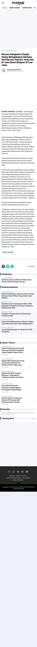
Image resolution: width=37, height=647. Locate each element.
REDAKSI (12, 476)
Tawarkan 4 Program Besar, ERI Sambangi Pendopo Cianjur (16, 315)
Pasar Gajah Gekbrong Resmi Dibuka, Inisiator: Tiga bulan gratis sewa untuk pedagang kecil (18, 323)
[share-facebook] (3, 266)
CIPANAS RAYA (27, 8)
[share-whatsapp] (12, 266)
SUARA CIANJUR (14, 8)
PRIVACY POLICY (21, 476)
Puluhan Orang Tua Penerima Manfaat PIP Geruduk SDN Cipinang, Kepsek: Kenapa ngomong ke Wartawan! (12, 400)
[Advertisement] (18, 28)
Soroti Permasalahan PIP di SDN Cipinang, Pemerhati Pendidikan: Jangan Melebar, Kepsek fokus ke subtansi (13, 350)
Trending (4, 8)
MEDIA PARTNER (18, 480)
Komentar (31, 266)
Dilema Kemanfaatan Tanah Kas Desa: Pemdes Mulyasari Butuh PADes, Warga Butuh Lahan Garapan (18, 296)
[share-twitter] (7, 266)
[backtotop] (18, 485)
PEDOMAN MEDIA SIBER (13, 478)
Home (3, 50)
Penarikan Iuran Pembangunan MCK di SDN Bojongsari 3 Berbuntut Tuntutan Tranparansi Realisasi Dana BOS (17, 306)
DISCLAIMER (26, 478)
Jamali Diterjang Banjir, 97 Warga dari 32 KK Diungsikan (17, 331)
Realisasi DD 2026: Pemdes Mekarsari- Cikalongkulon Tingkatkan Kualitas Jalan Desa (12, 375)
